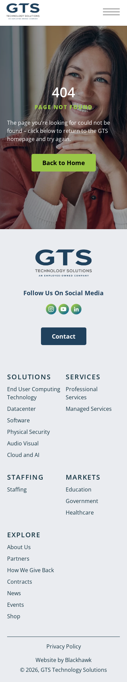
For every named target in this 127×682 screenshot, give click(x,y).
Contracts (19, 581)
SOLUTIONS (29, 376)
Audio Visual (23, 443)
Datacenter (21, 409)
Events (15, 604)
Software (18, 420)
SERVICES (83, 376)
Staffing (17, 489)
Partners (18, 558)
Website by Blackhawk (63, 660)
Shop (13, 616)
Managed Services (89, 409)
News (14, 593)
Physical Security (28, 432)
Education (78, 489)
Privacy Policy (63, 646)
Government (82, 501)
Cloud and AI (23, 455)
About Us (19, 547)
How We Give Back (30, 570)
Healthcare (80, 512)
